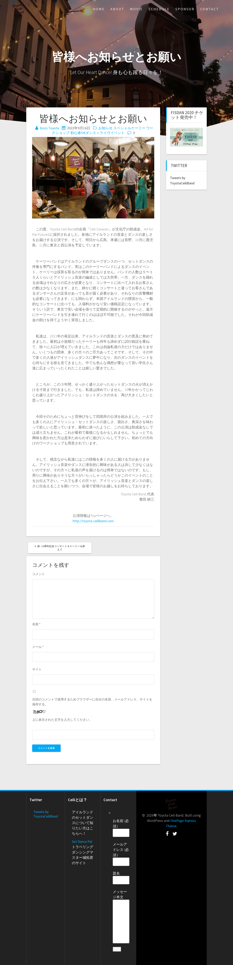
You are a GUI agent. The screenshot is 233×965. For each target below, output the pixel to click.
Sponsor (184, 9)
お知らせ (105, 128)
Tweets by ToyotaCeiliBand (45, 814)
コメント (38, 574)
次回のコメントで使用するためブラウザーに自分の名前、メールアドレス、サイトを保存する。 (92, 701)
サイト (37, 669)
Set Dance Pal (82, 841)
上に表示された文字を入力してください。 (62, 720)
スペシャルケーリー (129, 128)
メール (38, 647)
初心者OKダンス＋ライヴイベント (97, 132)
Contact (209, 9)
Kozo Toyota (49, 128)
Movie (136, 9)
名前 (36, 624)
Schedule (159, 9)
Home (99, 9)
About (117, 9)
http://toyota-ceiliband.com (93, 521)
